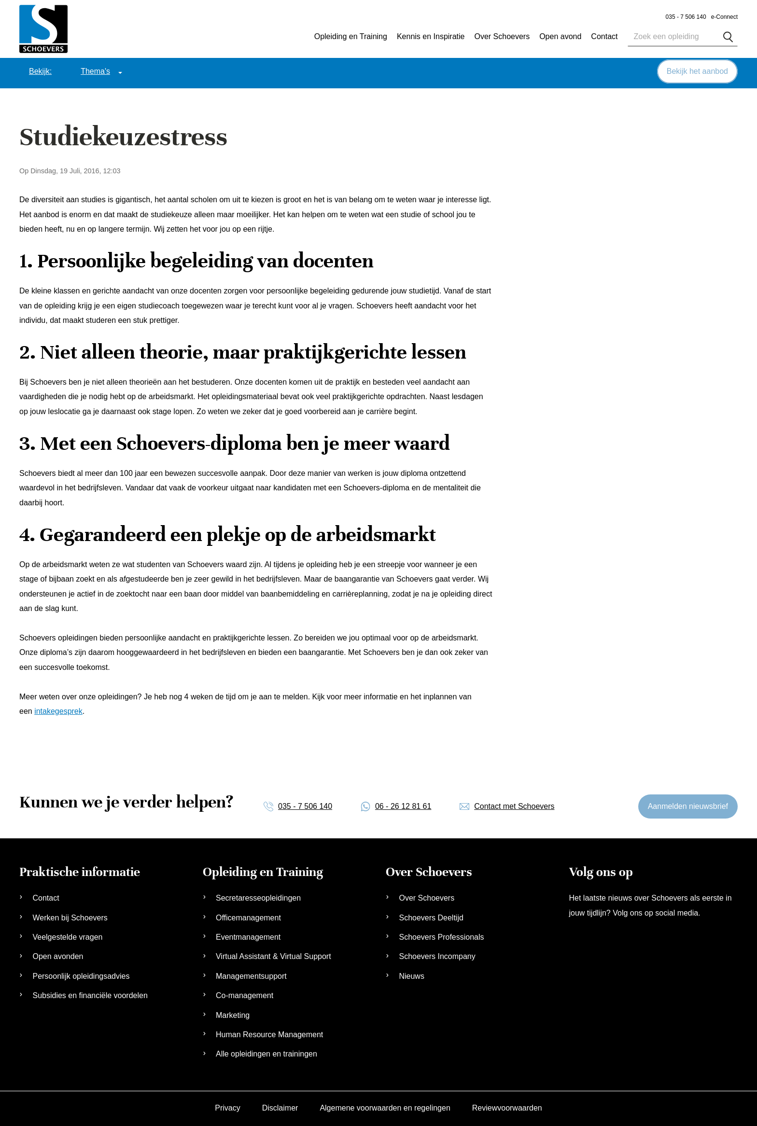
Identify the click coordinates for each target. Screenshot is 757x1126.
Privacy (227, 1106)
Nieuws (411, 975)
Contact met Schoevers (514, 804)
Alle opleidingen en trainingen (266, 1052)
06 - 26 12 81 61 (403, 804)
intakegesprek (58, 710)
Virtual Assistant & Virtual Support (273, 955)
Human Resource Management (269, 1033)
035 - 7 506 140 (686, 17)
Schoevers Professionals (441, 935)
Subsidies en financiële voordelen (89, 994)
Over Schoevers (502, 36)
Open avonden (57, 955)
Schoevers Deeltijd (431, 916)
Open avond (560, 36)
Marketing (233, 1013)
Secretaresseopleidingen (258, 896)
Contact (45, 896)
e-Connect (724, 17)
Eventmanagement (248, 935)
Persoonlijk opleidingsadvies (80, 975)
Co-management (244, 994)
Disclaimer (280, 1106)
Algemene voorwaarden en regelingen (385, 1106)
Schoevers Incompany (437, 955)
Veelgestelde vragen (67, 935)
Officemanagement (248, 916)
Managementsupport (251, 975)
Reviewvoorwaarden (507, 1106)
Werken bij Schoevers (69, 916)
